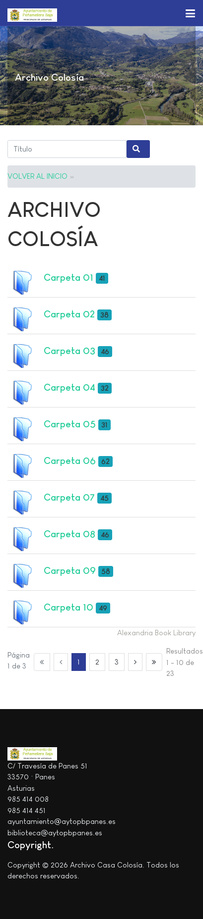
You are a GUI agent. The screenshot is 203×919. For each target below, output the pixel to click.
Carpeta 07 (69, 497)
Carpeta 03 (69, 350)
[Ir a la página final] (154, 662)
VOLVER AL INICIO (37, 176)
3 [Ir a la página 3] (117, 662)
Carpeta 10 (68, 607)
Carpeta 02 (69, 313)
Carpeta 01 (68, 277)
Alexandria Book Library (156, 632)
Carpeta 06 (70, 460)
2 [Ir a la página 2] (97, 662)
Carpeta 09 (70, 570)
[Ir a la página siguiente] (135, 662)
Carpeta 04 (69, 387)
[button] (190, 12)
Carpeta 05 (70, 423)
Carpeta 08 (69, 533)
